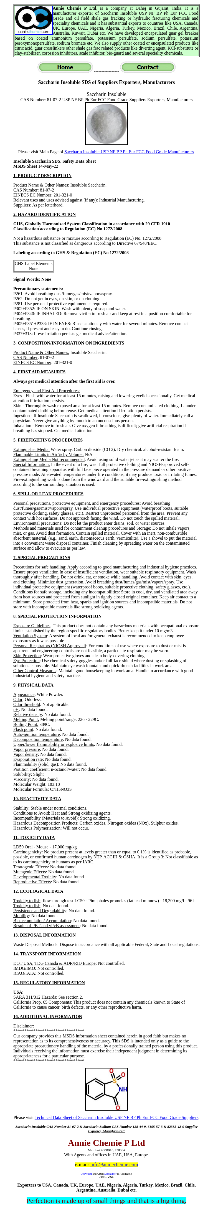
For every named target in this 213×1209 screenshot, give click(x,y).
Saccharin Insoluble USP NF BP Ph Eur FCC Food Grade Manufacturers (129, 151)
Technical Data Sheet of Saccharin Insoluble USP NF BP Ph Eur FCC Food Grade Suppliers (117, 1117)
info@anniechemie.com (114, 1164)
